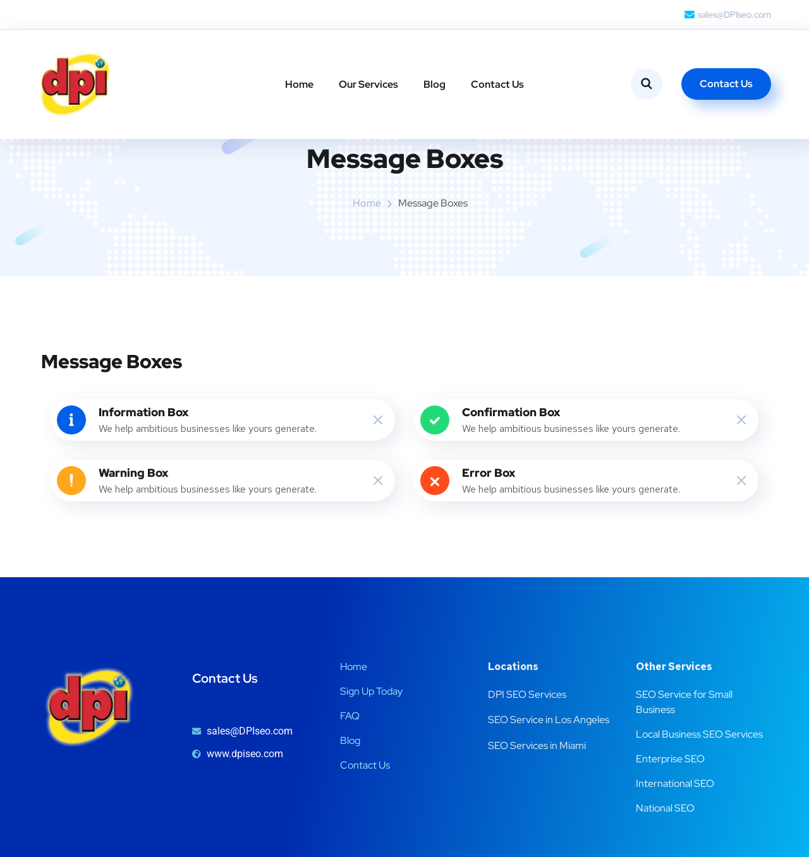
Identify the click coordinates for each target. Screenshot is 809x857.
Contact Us (497, 84)
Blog (434, 84)
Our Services (368, 84)
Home (299, 84)
